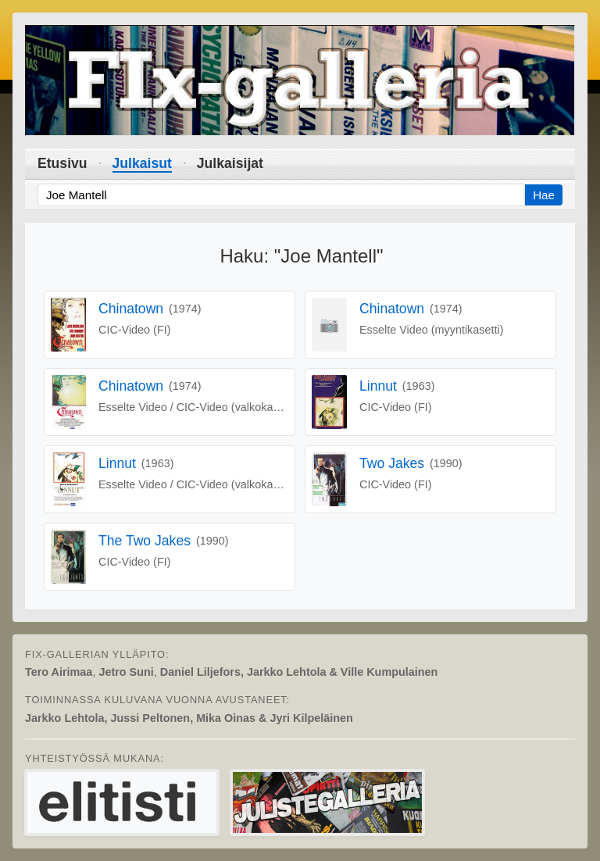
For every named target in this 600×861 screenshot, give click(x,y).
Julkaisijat (230, 163)
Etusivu (63, 163)
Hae (544, 195)
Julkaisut (142, 163)
